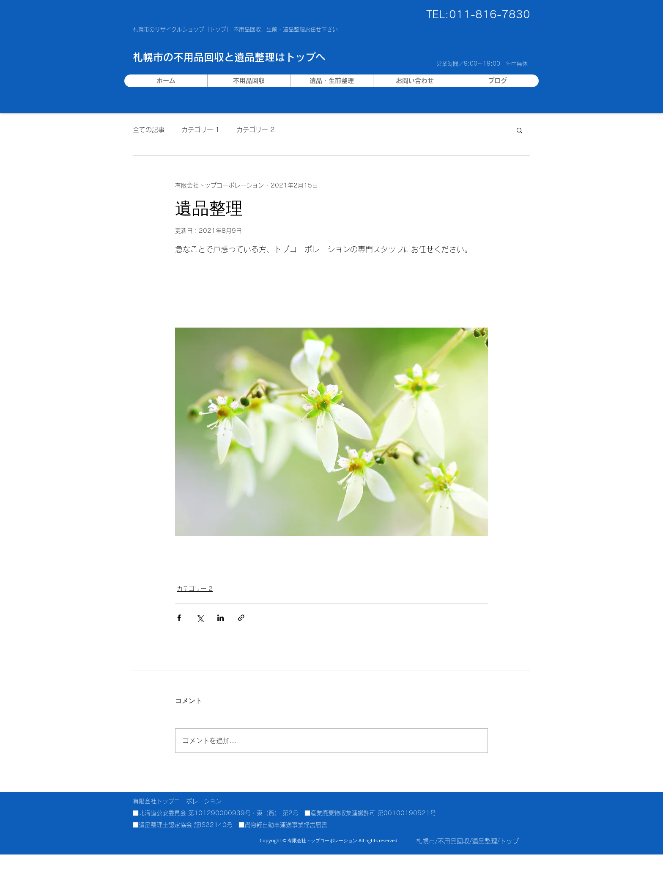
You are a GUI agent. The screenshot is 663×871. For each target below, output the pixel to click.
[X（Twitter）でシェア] (200, 618)
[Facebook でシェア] (179, 618)
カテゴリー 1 (200, 130)
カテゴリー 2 (255, 130)
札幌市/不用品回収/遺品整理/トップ (467, 841)
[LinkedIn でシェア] (220, 618)
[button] (519, 130)
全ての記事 (148, 130)
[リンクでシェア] (241, 618)
